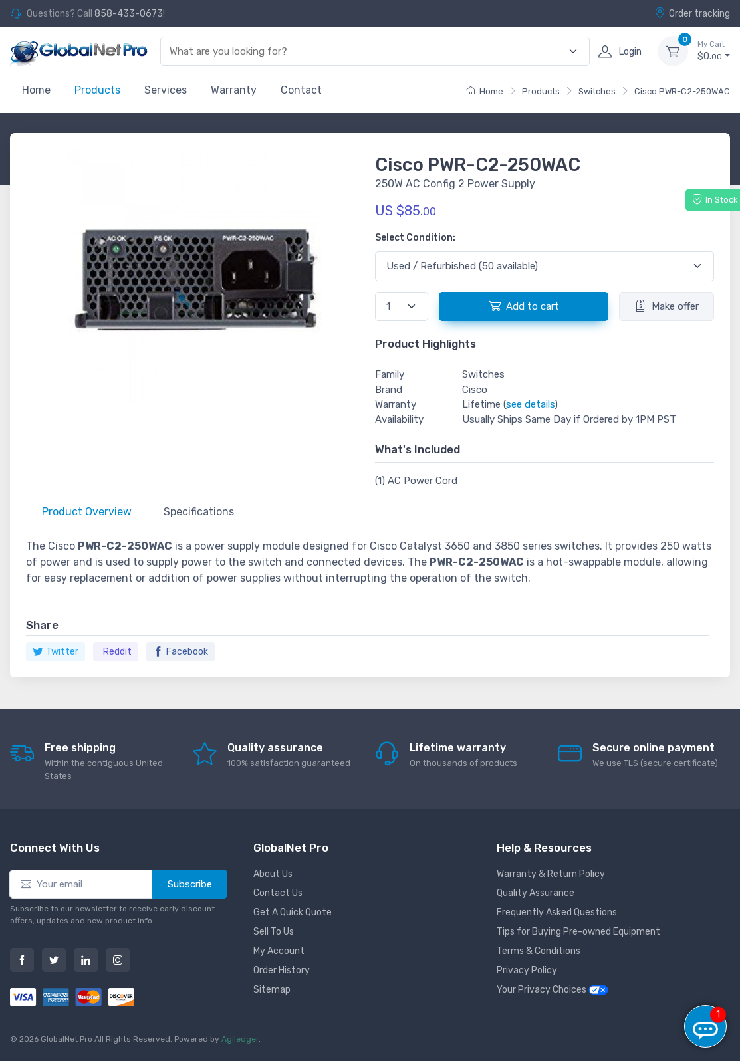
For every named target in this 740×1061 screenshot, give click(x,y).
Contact (301, 90)
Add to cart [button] (524, 306)
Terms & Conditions (538, 951)
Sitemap (272, 989)
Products (97, 90)
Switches (597, 91)
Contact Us (278, 893)
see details (530, 404)
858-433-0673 (128, 13)
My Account (279, 951)
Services (165, 90)
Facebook (180, 651)
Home (36, 90)
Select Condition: (415, 237)
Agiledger (240, 1039)
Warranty (234, 90)
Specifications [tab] (199, 511)
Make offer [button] (666, 306)
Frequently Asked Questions (557, 912)
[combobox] (367, 51)
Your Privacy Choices (552, 989)
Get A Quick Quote (292, 912)
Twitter (55, 651)
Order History (281, 970)
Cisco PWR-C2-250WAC (682, 91)
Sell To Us (273, 931)
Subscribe (190, 884)
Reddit (117, 651)
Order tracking (692, 13)
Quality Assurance (535, 893)
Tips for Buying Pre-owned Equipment (578, 931)
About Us (273, 874)
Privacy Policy (527, 970)
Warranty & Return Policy (551, 874)
